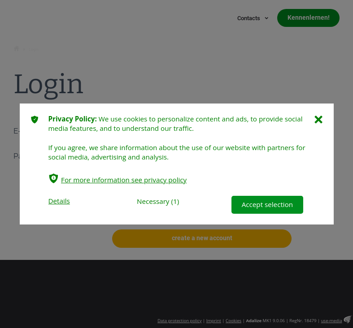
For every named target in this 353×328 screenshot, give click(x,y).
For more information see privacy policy (124, 179)
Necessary (152, 201)
